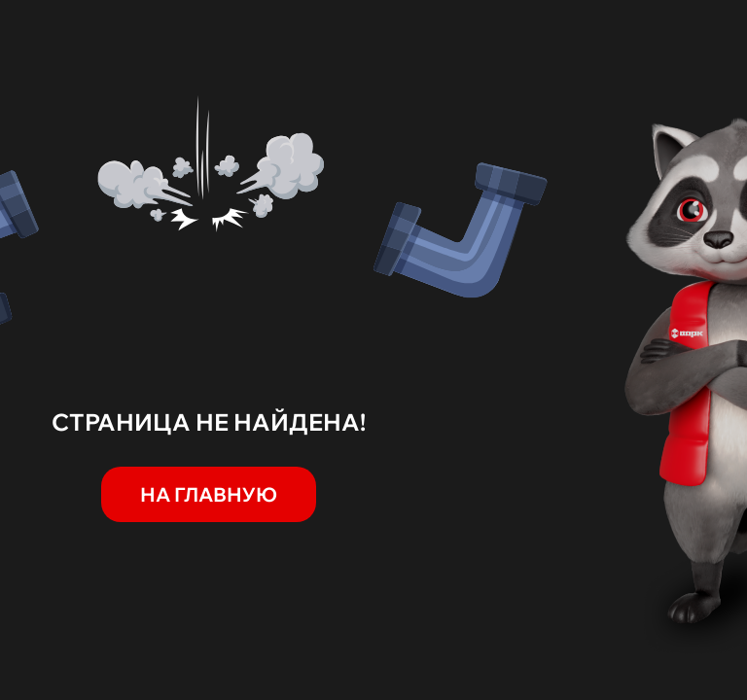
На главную (208, 494)
